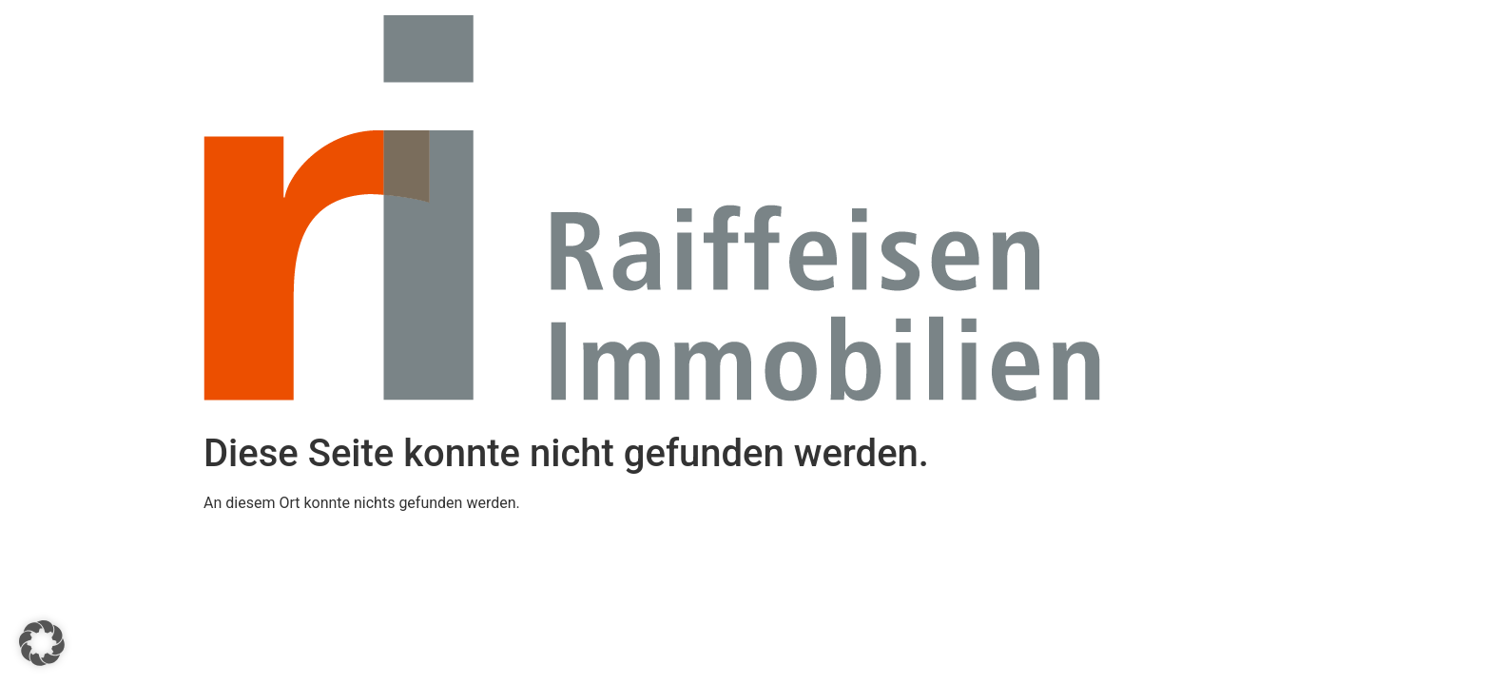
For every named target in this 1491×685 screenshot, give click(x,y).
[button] (42, 643)
